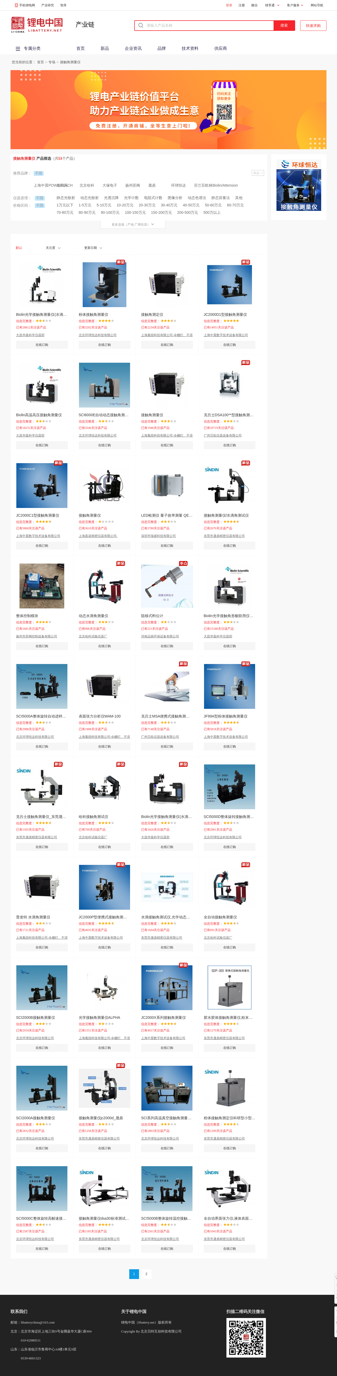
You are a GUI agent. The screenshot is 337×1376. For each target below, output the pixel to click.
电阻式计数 (153, 198)
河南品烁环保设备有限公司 (160, 636)
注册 (242, 5)
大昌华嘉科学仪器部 (30, 335)
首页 (80, 48)
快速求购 (313, 25)
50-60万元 (213, 205)
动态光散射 (89, 198)
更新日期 (93, 248)
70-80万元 (65, 212)
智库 (63, 5)
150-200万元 (161, 212)
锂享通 (270, 5)
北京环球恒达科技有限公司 (98, 335)
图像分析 (175, 198)
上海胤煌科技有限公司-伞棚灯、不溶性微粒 (167, 335)
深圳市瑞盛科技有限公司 (158, 536)
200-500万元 (187, 212)
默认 (19, 248)
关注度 (53, 248)
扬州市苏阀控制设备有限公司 (36, 636)
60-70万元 (235, 205)
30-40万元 (169, 205)
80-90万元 (87, 212)
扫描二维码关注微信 (245, 1311)
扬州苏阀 (132, 185)
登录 (229, 5)
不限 (38, 173)
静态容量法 (220, 198)
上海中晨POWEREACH (45, 185)
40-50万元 (191, 205)
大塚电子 (109, 185)
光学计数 (131, 198)
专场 (51, 62)
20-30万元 (147, 205)
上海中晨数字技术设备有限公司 (226, 335)
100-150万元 (135, 212)
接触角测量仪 (70, 62)
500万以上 (211, 212)
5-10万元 (104, 205)
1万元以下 (65, 205)
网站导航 (317, 5)
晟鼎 (152, 185)
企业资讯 (133, 48)
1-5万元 (85, 205)
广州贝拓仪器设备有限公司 (223, 435)
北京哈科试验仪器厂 (93, 636)
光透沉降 (111, 198)
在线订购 (42, 345)
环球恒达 (178, 185)
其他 (238, 198)
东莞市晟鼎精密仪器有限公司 (224, 536)
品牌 (161, 48)
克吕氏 (62, 185)
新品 (105, 48)
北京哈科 (87, 185)
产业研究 (47, 5)
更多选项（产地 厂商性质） (133, 224)
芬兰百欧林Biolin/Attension (205, 185)
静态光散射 (66, 198)
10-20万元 (125, 205)
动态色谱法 (197, 198)
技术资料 (190, 48)
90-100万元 (110, 212)
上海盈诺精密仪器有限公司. (98, 536)
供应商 (220, 48)
